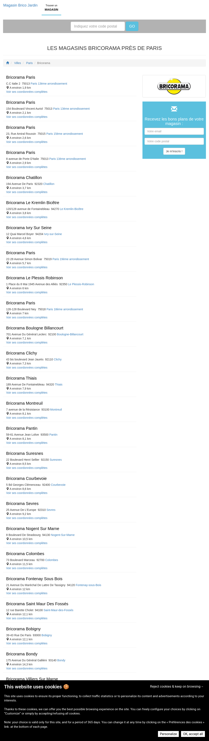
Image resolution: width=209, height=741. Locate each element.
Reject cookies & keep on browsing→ (177, 686)
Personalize (168, 734)
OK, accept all (193, 734)
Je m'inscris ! (174, 151)
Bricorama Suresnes (24, 453)
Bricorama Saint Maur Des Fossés (37, 604)
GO (132, 26)
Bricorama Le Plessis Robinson (34, 278)
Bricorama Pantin (21, 428)
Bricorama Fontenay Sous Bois (34, 578)
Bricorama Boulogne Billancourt (34, 328)
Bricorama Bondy (21, 654)
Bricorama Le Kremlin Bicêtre (32, 202)
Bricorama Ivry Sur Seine (28, 227)
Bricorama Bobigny (23, 629)
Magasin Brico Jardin (20, 5)
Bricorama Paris (20, 77)
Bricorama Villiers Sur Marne (32, 679)
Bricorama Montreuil (24, 403)
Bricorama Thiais (21, 378)
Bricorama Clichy (21, 353)
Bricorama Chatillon (24, 177)
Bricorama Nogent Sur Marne (32, 528)
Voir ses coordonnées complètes (26, 91)
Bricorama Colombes (25, 553)
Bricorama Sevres (22, 503)
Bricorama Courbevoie (26, 478)
